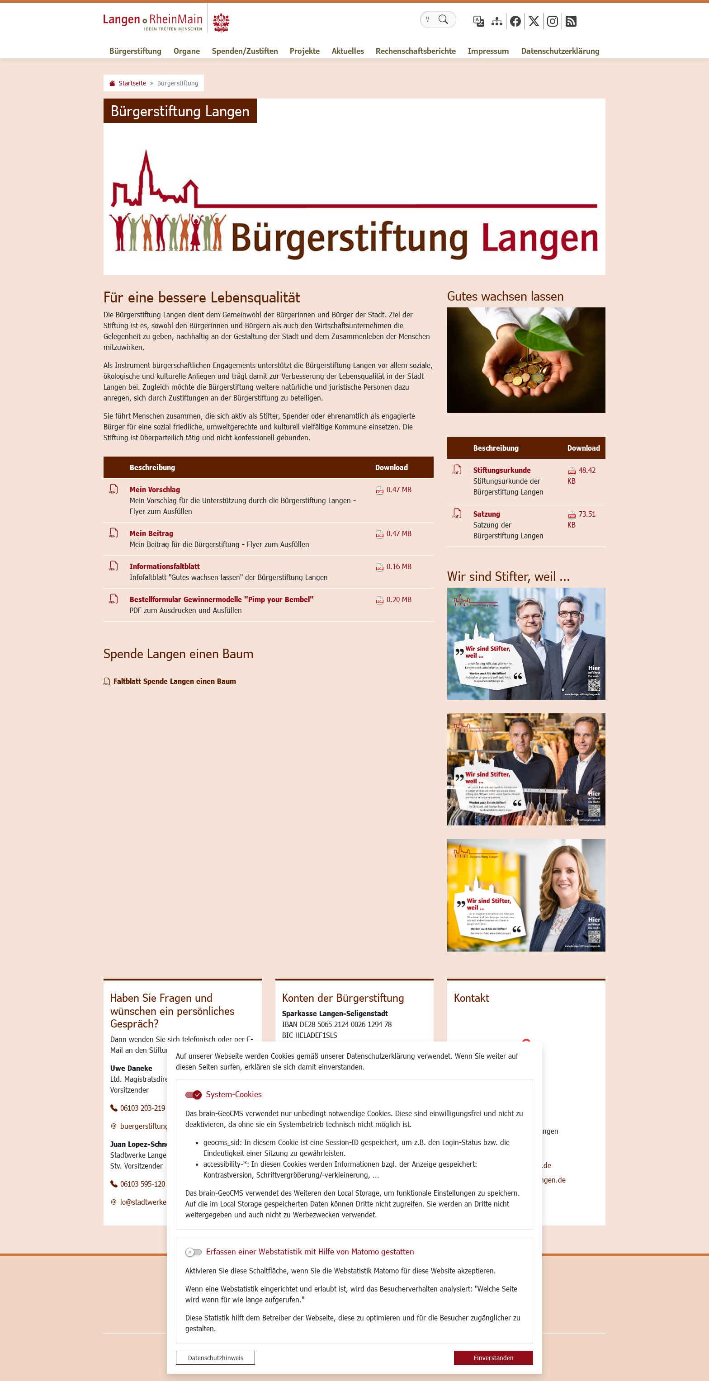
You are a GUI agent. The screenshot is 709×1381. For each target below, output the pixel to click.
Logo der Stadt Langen (179, 21)
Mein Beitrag (151, 533)
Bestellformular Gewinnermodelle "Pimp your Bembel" (222, 599)
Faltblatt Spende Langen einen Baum (174, 681)
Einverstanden (494, 1358)
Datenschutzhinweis (215, 1358)
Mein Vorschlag (155, 489)
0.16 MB (393, 566)
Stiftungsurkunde (502, 470)
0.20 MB (393, 599)
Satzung (486, 513)
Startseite (132, 83)
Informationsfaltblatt (165, 566)
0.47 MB (393, 489)
